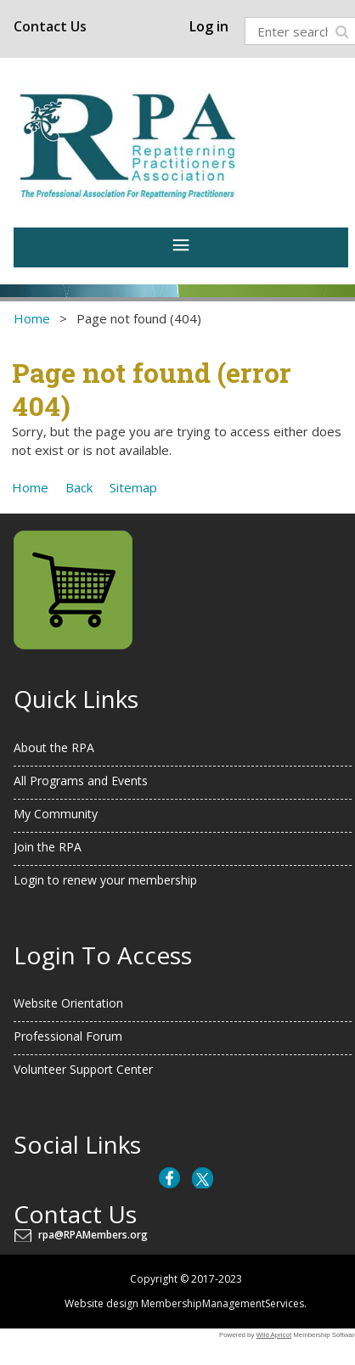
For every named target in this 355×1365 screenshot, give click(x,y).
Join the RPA (48, 847)
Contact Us (50, 26)
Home (32, 318)
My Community (56, 814)
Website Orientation (68, 1003)
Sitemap (133, 487)
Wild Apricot (274, 1335)
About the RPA (54, 747)
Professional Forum (68, 1036)
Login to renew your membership (105, 880)
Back (79, 487)
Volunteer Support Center (83, 1069)
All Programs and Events (81, 780)
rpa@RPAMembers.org (95, 1234)
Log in (208, 26)
